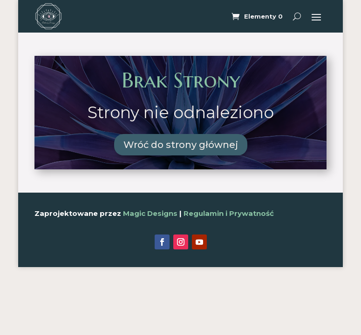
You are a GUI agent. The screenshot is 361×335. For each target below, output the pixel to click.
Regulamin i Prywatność (229, 213)
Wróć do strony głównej (180, 144)
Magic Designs (150, 213)
